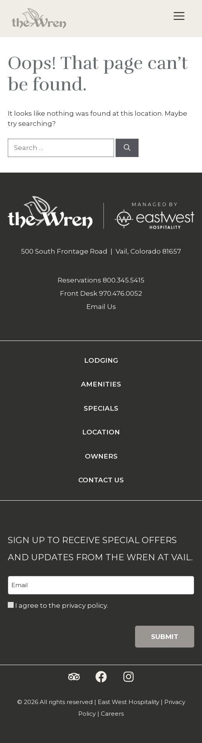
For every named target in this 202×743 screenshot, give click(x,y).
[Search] (127, 148)
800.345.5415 (123, 280)
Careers (112, 713)
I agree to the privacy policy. (61, 605)
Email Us (101, 307)
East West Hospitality (128, 702)
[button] (74, 676)
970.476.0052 (120, 293)
